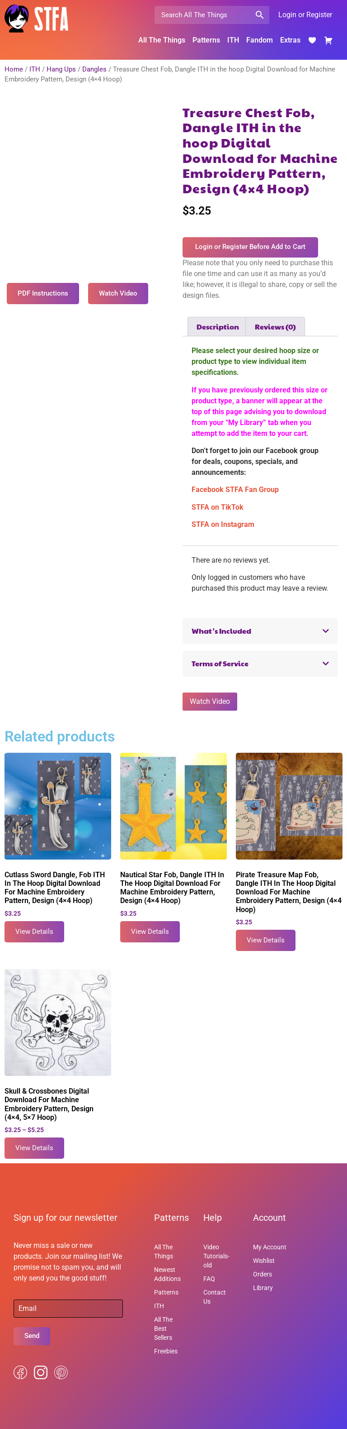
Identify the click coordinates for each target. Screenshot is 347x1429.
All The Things (161, 40)
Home (14, 69)
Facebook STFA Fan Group (235, 489)
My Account (269, 1247)
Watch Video (210, 701)
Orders (262, 1274)
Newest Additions (167, 1274)
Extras (290, 40)
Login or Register (305, 14)
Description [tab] (218, 326)
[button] (260, 631)
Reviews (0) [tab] (275, 326)
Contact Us (214, 1297)
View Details (34, 931)
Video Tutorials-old (216, 1256)
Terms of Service (220, 663)
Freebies (166, 1351)
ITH (233, 40)
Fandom (259, 40)
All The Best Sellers (163, 1328)
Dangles (94, 69)
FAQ (209, 1278)
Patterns (206, 40)
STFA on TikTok (218, 507)
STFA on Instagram (223, 524)
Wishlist (264, 1260)
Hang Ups (61, 69)
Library (263, 1287)
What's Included (221, 631)
